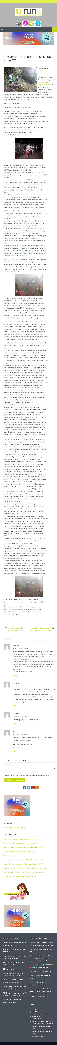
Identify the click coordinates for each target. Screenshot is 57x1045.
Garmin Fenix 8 (36, 1019)
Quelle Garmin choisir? (39, 1036)
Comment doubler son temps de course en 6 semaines (21, 839)
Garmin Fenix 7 (36, 1016)
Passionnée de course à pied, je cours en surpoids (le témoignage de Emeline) (41, 994)
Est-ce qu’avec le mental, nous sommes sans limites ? (20, 876)
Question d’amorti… (44, 967)
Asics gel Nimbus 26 (38, 1009)
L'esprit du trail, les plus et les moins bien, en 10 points (40, 629)
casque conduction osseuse (40, 1014)
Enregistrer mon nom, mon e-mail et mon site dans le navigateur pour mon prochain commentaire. (27, 775)
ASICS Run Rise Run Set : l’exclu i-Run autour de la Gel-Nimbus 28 (24, 872)
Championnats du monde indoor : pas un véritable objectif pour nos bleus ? (27, 868)
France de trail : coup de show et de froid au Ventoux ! (20, 851)
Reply (15, 675)
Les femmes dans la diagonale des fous (15, 629)
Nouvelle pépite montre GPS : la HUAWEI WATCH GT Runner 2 (23, 860)
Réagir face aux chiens (44, 971)
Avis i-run (34, 1011)
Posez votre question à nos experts (15, 827)
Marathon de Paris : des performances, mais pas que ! (20, 843)
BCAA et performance (10, 856)
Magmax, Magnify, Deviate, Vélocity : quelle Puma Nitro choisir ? (24, 847)
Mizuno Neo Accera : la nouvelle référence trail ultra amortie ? (23, 864)
